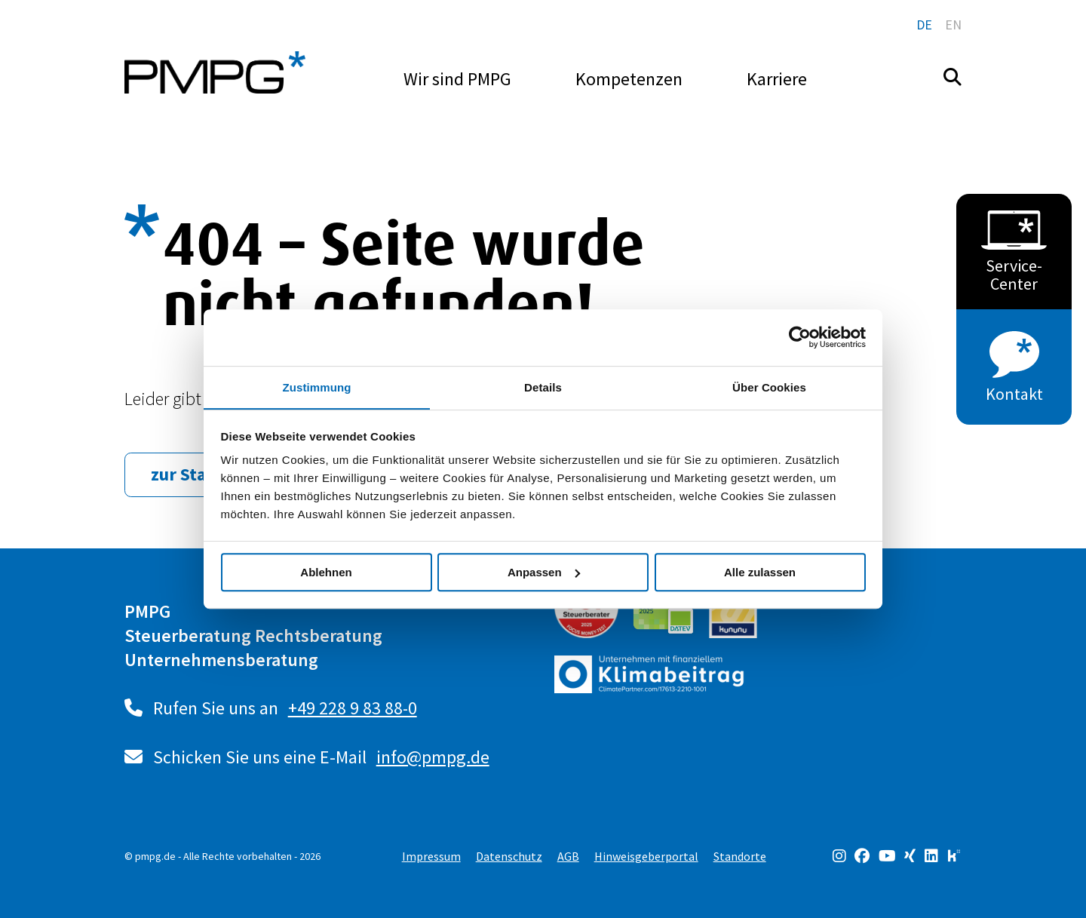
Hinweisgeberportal (646, 855)
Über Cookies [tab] (769, 386)
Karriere (777, 79)
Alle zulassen (760, 572)
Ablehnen (325, 572)
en (953, 24)
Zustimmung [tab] (317, 386)
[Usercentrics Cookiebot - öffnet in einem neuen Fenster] (800, 337)
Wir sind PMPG (457, 79)
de (924, 24)
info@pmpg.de (432, 757)
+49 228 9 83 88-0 (353, 708)
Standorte (739, 855)
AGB (568, 855)
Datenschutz (509, 855)
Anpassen (544, 572)
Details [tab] (543, 386)
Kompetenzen (629, 79)
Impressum (431, 855)
